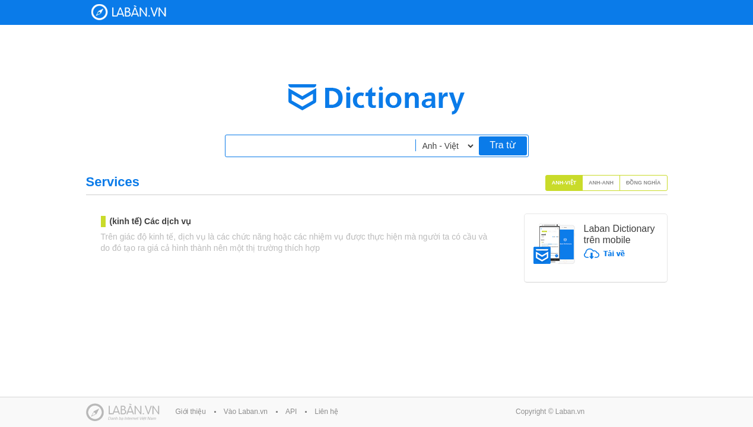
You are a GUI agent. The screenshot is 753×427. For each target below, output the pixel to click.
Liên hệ (326, 411)
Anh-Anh (601, 183)
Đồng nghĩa (643, 183)
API (291, 411)
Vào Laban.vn (246, 411)
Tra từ (502, 145)
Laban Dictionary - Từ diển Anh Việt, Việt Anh (128, 12)
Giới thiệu (191, 411)
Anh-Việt (564, 183)
